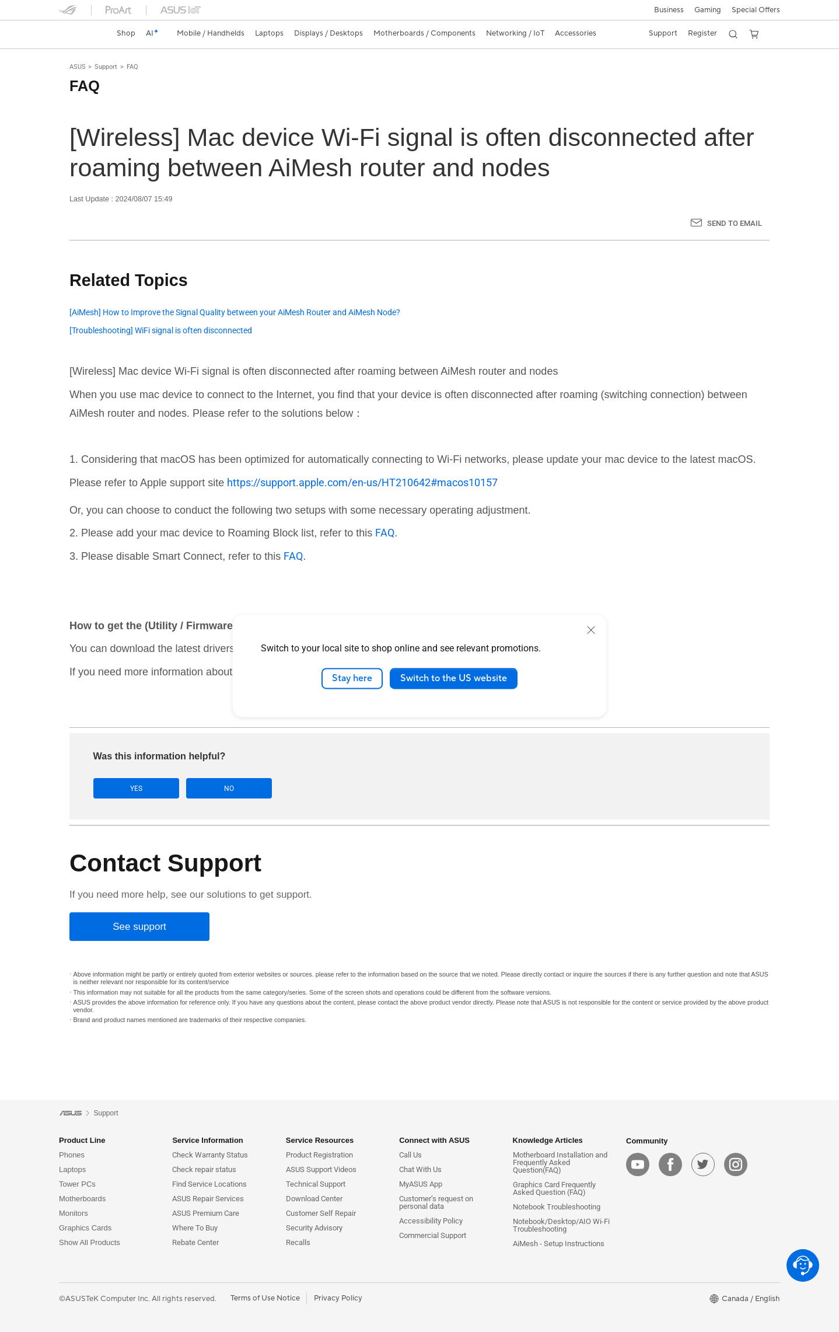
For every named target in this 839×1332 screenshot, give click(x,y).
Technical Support (315, 1184)
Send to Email (734, 223)
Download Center (314, 1198)
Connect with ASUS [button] (434, 1140)
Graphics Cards (85, 1228)
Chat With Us (420, 1169)
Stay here (352, 678)
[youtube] (637, 1164)
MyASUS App (420, 1184)
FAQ (132, 67)
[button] (669, 10)
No (210, 788)
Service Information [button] (207, 1140)
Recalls (298, 1242)
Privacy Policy (338, 1298)
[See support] (139, 927)
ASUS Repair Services (208, 1198)
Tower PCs (77, 1184)
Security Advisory (314, 1228)
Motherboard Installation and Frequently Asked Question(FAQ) (560, 1162)
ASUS (77, 67)
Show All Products (89, 1242)
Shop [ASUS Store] (126, 33)
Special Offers (756, 10)
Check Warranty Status (210, 1155)
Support (106, 67)
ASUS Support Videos (321, 1169)
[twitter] (703, 1164)
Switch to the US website (453, 678)
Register (702, 33)
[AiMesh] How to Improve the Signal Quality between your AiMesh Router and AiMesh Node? (234, 313)
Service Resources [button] (320, 1140)
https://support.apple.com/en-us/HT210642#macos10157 (362, 482)
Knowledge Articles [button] (548, 1140)
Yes (130, 788)
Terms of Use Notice (265, 1298)
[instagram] (735, 1164)
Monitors (73, 1213)
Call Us (410, 1155)
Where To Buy (195, 1228)
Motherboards (82, 1198)
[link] (79, 34)
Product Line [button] (82, 1140)
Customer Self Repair (321, 1213)
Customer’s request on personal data (436, 1202)
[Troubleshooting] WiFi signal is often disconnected (160, 331)
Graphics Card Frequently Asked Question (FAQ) (554, 1188)
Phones (72, 1155)
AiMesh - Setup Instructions (558, 1243)
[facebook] (670, 1164)
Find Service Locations (209, 1184)
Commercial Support (432, 1235)
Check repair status (204, 1169)
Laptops (72, 1169)
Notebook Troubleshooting (556, 1207)
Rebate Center (195, 1242)
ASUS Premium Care (205, 1213)
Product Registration (319, 1155)
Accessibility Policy (431, 1221)
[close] (591, 629)
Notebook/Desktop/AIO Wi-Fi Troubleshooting (561, 1225)
